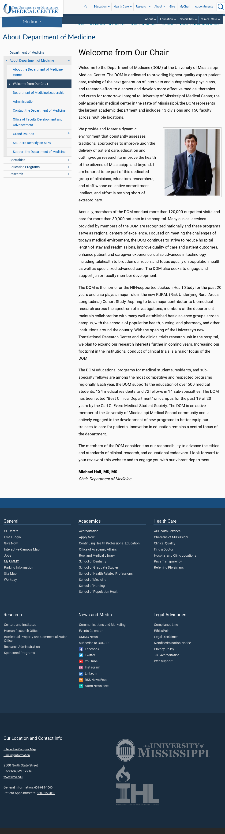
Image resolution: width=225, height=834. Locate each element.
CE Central (11, 537)
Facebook (89, 655)
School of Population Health (99, 598)
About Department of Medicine (201, 30)
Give (172, 6)
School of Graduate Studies (99, 574)
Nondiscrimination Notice (172, 649)
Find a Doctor (163, 556)
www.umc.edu (13, 783)
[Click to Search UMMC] (221, 7)
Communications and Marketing (102, 631)
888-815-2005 (46, 799)
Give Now (11, 549)
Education (100, 6)
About (158, 6)
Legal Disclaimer (166, 643)
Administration (23, 108)
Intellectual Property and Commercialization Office (36, 645)
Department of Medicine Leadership (38, 99)
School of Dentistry (92, 568)
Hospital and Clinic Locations (175, 562)
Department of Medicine (27, 59)
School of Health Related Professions (106, 580)
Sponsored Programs (19, 659)
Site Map (10, 580)
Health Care (121, 6)
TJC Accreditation (167, 661)
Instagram (89, 674)
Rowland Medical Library (97, 562)
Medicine (32, 21)
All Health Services (167, 537)
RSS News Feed (93, 686)
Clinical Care (209, 19)
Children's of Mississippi (171, 543)
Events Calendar (91, 637)
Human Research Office (21, 637)
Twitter (87, 661)
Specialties (187, 19)
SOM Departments (143, 30)
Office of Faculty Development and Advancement (38, 128)
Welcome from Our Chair (30, 90)
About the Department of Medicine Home (38, 78)
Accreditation (88, 537)
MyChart (185, 6)
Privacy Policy (164, 655)
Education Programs (25, 173)
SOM (81, 30)
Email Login (12, 543)
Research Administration (22, 653)
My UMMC (11, 568)
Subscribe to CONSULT (95, 649)
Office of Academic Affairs (98, 556)
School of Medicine (92, 586)
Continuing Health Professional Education (109, 549)
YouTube (88, 667)
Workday (10, 586)
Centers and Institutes (20, 631)
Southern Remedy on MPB (32, 149)
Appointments (204, 6)
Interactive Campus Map (22, 556)
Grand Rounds (23, 140)
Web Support (163, 667)
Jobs (7, 562)
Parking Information (18, 574)
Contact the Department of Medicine (39, 117)
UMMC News (88, 643)
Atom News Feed (94, 692)
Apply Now (87, 543)
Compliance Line (166, 631)
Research (141, 6)
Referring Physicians (169, 574)
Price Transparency (168, 568)
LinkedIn (88, 680)
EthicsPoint (162, 637)
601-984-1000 (43, 793)
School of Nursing (92, 592)
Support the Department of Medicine (39, 158)
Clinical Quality (164, 549)
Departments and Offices (107, 30)
